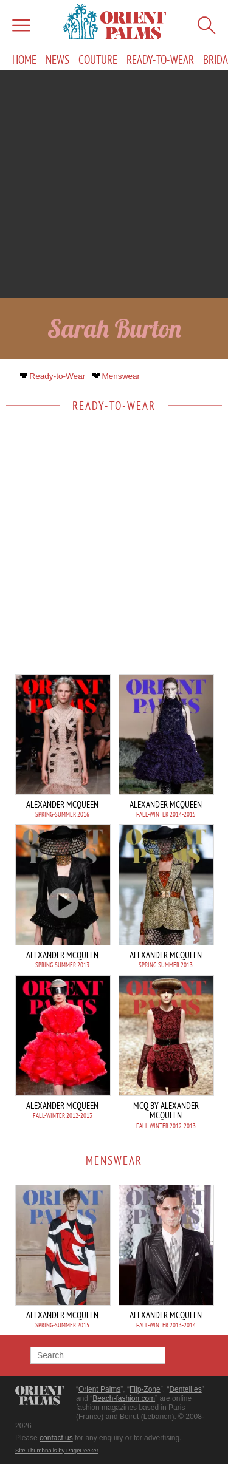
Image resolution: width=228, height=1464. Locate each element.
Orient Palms (99, 1389)
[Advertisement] (114, 184)
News (57, 60)
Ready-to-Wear (160, 60)
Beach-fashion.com (123, 1398)
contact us (56, 1438)
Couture (97, 60)
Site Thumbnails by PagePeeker (56, 1450)
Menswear (117, 376)
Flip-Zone (145, 1389)
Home (24, 60)
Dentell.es (185, 1389)
